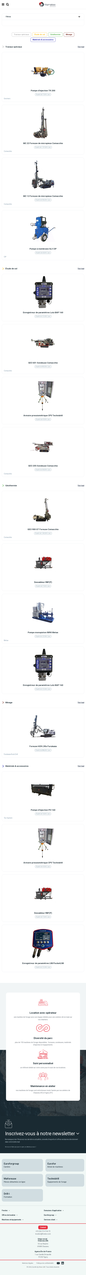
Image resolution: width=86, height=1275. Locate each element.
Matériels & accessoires (43, 40)
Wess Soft (42, 1267)
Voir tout (81, 47)
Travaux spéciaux (21, 34)
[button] (79, 17)
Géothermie (55, 34)
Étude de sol (39, 34)
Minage (69, 34)
